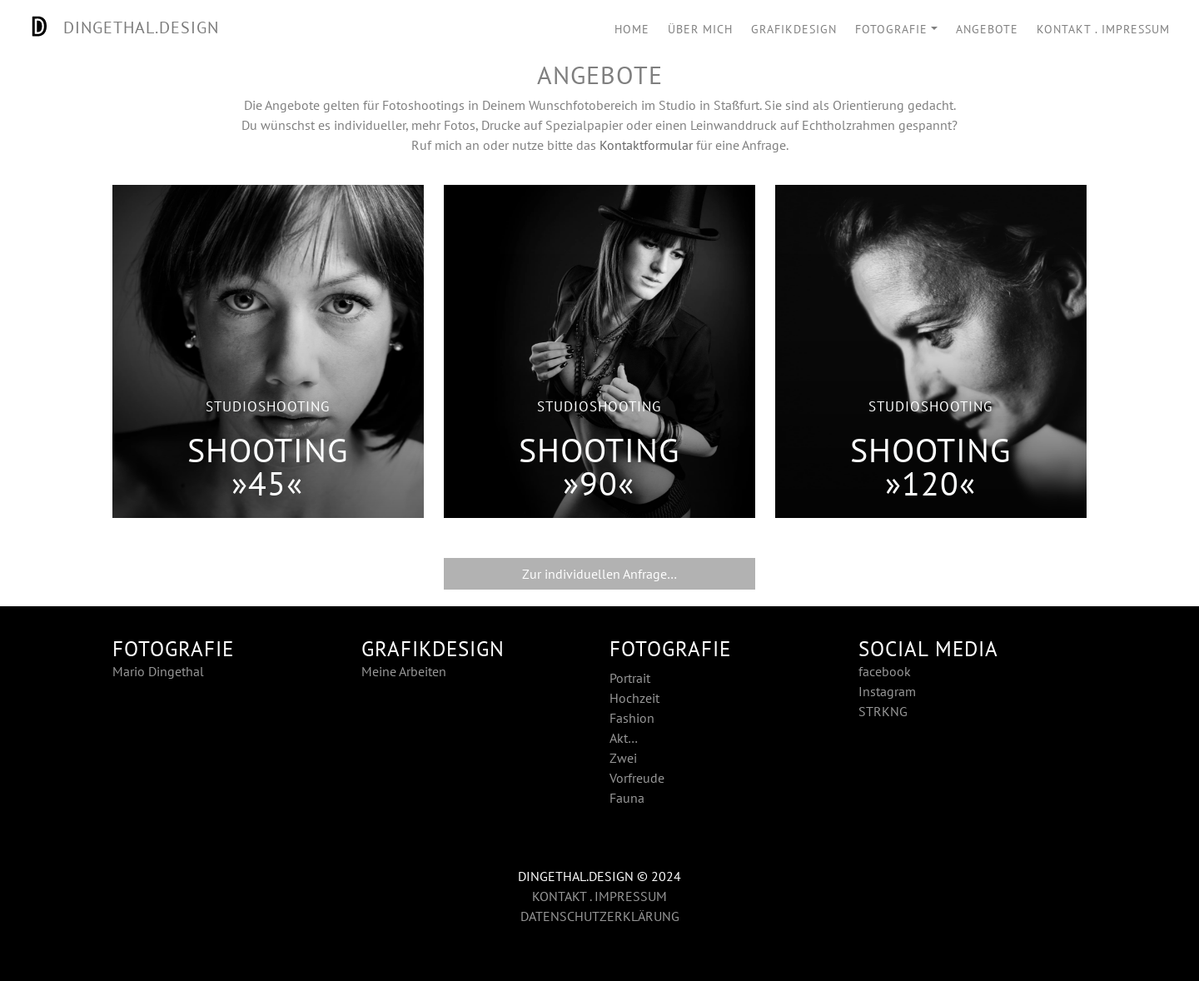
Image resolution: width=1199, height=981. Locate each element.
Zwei (623, 757)
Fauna (626, 797)
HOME (631, 29)
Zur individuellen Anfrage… (599, 573)
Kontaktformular (646, 145)
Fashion (631, 718)
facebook (884, 671)
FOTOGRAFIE (891, 29)
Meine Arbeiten (403, 671)
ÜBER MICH (700, 29)
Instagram (887, 691)
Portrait (629, 678)
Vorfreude (636, 777)
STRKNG (883, 711)
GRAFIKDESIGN (794, 29)
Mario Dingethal (158, 671)
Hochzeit (634, 698)
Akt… (623, 738)
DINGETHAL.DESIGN (119, 27)
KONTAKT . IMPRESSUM (1103, 29)
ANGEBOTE (987, 29)
